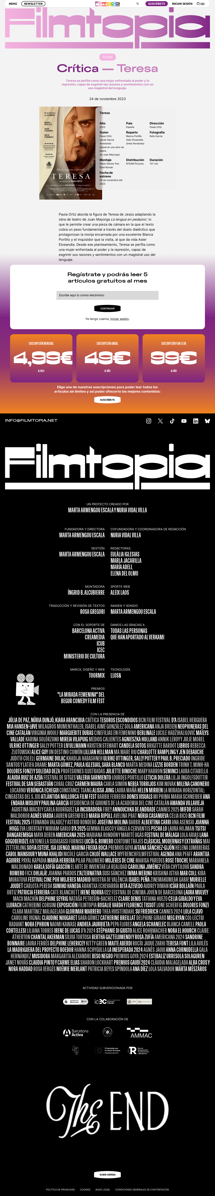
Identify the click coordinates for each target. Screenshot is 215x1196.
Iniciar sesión (119, 319)
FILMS (108, 57)
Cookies (85, 1189)
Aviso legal (102, 1189)
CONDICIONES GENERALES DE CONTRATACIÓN (142, 1189)
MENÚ (13, 6)
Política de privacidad (60, 1189)
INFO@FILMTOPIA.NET (31, 421)
